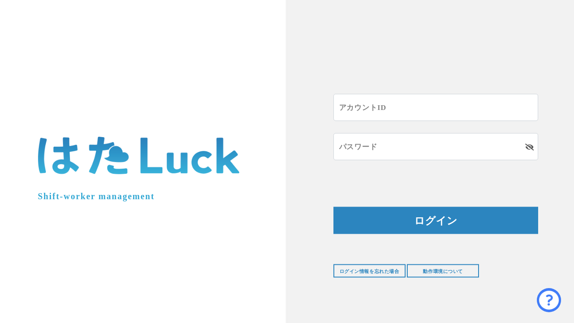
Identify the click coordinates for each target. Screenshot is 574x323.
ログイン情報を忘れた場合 (369, 271)
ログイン (435, 220)
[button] (549, 300)
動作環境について (443, 271)
